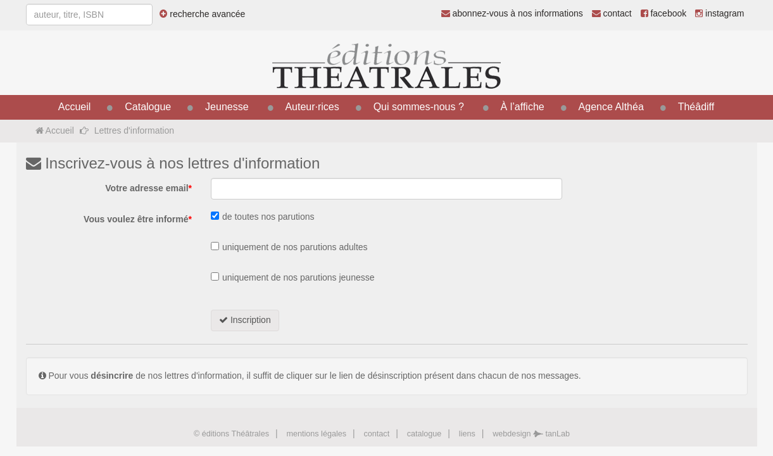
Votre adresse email (148, 188)
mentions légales (316, 433)
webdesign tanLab (531, 433)
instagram (719, 13)
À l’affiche (522, 106)
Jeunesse (227, 106)
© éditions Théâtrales (231, 433)
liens (467, 433)
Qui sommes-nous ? (419, 106)
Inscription (245, 320)
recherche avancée (202, 14)
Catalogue (148, 106)
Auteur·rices (312, 106)
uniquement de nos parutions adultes (295, 247)
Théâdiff (696, 106)
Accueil (74, 106)
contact (612, 13)
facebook (664, 13)
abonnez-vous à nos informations (512, 13)
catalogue (424, 433)
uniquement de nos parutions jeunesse (298, 277)
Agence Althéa (611, 106)
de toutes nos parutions (268, 217)
